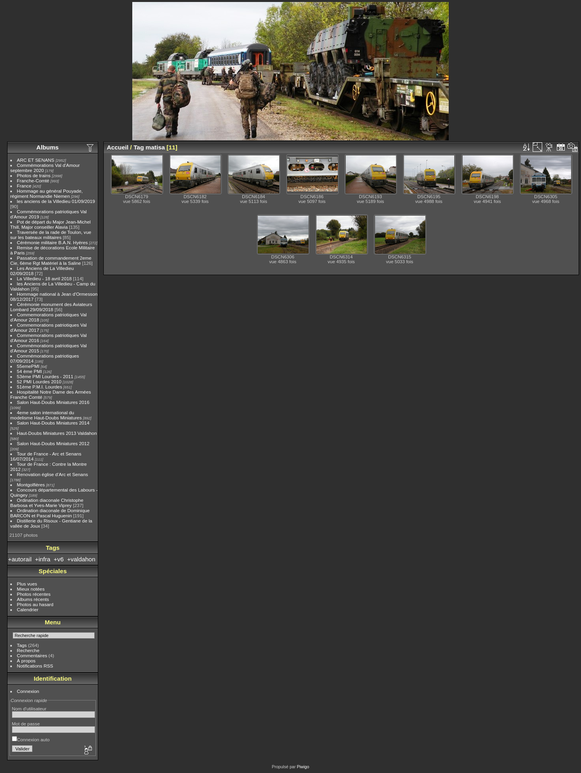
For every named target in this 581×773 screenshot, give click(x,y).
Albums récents (33, 599)
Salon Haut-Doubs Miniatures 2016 (53, 402)
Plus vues (27, 583)
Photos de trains (34, 175)
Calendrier (27, 609)
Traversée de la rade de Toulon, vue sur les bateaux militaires (50, 235)
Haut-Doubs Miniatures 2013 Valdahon (57, 433)
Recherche (28, 650)
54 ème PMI (29, 371)
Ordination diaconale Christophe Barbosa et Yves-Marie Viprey (47, 502)
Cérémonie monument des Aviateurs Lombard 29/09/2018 (51, 307)
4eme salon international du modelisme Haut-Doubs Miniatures (46, 415)
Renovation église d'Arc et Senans (52, 474)
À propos (26, 660)
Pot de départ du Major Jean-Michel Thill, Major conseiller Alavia (50, 224)
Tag (138, 147)
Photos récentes (34, 594)
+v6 (59, 559)
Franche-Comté (33, 180)
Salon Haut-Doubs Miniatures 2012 (53, 443)
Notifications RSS (35, 665)
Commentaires (32, 655)
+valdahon (81, 559)
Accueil (118, 147)
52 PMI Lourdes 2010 (39, 381)
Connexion (28, 691)
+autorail (19, 559)
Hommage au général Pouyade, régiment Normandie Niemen (46, 193)
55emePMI (28, 366)
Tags (22, 645)
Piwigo (303, 766)
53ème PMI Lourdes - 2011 (45, 376)
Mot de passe (26, 723)
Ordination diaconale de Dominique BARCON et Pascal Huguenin (50, 513)
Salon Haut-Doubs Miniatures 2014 (53, 422)
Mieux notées (31, 588)
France (24, 185)
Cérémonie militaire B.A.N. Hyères (52, 242)
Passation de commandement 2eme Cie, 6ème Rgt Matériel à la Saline (50, 260)
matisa (155, 147)
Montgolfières (31, 484)
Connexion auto (31, 739)
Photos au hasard (35, 604)
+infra (42, 559)
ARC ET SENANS (36, 160)
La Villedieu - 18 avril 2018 (44, 278)
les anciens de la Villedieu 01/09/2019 (56, 201)
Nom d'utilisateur (29, 708)
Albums (47, 147)
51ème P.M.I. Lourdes (39, 386)
